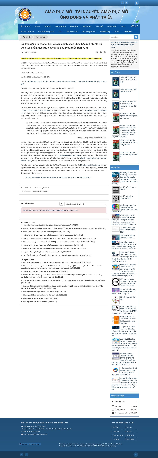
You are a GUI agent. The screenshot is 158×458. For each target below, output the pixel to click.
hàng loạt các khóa (87, 165)
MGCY (87, 177)
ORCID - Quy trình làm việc (128, 298)
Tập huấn (47, 26)
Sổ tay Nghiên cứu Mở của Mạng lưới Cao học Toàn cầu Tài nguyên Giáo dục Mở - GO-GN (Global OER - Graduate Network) (124, 178)
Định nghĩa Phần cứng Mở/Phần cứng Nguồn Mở (40, 291)
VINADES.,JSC (96, 446)
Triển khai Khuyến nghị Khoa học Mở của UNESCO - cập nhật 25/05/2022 (48, 245)
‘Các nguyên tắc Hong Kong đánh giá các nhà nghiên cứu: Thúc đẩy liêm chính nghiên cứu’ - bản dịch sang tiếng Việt (64, 280)
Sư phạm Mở (128, 32)
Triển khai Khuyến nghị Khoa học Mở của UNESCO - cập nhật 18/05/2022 (48, 235)
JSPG (81, 177)
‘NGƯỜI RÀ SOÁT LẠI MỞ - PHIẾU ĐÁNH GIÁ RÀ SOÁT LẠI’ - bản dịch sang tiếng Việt (52, 255)
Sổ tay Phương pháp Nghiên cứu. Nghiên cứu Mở (128, 154)
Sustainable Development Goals (69, 155)
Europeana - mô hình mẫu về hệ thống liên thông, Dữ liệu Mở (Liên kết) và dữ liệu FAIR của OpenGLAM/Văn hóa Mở (124, 331)
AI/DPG (116, 32)
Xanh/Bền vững (105, 32)
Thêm (122, 26)
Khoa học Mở (111, 26)
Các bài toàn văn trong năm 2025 (128, 188)
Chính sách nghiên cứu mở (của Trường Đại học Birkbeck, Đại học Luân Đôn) (50, 248)
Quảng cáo (130, 435)
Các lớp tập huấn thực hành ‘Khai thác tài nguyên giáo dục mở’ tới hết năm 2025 (124, 208)
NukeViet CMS (71, 446)
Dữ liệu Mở (99, 26)
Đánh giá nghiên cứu (89, 32)
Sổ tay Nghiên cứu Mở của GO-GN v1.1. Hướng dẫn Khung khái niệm (128, 105)
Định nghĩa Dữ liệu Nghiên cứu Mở (35, 302)
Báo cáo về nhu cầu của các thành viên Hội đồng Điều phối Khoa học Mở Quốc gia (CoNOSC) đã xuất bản (60, 228)
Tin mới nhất (115, 72)
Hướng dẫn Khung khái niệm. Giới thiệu (128, 90)
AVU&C (134, 26)
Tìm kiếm (116, 439)
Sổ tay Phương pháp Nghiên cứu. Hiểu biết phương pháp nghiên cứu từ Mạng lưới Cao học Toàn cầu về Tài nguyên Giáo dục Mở (124, 131)
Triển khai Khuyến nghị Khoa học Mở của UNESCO (41, 271)
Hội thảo (37, 26)
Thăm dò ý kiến (118, 435)
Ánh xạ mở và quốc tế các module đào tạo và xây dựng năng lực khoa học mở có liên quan (54, 238)
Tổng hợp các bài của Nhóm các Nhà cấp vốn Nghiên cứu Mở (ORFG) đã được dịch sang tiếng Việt (124, 310)
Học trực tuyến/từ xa (27, 32)
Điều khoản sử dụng (109, 446)
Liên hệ (129, 431)
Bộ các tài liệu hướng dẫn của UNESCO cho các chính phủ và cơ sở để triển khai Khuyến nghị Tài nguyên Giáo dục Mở (124, 256)
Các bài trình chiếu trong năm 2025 (126, 197)
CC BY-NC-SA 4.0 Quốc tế (113, 444)
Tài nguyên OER (60, 26)
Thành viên (116, 431)
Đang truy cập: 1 (35, 444)
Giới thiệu (116, 427)
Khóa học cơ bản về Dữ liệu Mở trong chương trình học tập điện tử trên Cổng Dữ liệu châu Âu (124, 371)
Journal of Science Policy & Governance (35, 110)
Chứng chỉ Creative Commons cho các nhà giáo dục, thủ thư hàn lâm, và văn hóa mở (128, 282)
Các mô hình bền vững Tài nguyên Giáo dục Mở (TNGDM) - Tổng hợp (124, 291)
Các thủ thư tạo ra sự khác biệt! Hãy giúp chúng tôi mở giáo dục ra (46, 225)
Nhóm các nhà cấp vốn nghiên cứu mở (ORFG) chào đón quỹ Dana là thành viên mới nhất (54, 242)
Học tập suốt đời (72, 32)
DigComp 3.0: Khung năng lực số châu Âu (127, 236)
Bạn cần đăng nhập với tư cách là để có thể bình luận (50, 210)
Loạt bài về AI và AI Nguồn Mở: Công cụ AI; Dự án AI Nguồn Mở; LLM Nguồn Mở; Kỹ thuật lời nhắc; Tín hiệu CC (124, 245)
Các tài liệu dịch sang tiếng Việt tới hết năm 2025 (127, 230)
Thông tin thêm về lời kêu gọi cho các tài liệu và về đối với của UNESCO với (52, 177)
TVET (60, 32)
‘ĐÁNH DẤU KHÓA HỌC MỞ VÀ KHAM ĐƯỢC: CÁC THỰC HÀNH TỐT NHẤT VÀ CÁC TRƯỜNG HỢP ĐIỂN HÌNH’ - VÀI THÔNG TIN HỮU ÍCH (124, 359)
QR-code (23, 444)
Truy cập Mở (74, 26)
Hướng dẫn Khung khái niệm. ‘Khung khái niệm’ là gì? (128, 79)
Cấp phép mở (87, 26)
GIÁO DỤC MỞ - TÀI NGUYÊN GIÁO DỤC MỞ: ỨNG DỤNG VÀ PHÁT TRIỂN (124, 45)
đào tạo (97, 165)
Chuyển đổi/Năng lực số (46, 32)
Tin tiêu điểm (115, 167)
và (84, 177)
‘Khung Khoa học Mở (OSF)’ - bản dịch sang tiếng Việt (42, 232)
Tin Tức (129, 427)
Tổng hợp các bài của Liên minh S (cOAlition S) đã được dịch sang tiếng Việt (128, 320)
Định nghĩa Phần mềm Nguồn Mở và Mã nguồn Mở (40, 295)
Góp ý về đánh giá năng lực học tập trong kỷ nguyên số (42, 252)
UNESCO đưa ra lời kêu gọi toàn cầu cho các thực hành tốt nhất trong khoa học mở (52, 262)
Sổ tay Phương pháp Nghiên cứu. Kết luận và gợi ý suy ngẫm (128, 116)
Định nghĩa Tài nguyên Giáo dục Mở (35, 298)
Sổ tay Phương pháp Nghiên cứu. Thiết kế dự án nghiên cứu (128, 142)
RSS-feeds (130, 439)
